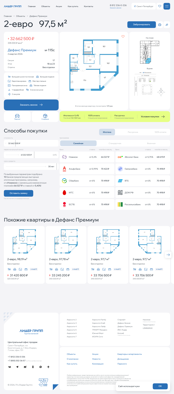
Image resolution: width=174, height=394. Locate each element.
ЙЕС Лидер (122, 330)
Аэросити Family (99, 320)
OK (160, 386)
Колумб (129, 334)
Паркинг (17, 119)
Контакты (88, 6)
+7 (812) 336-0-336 (16, 357)
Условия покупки (150, 116)
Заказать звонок (115, 8)
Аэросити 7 (71, 337)
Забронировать (141, 24)
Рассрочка (133, 132)
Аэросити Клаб (98, 323)
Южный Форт (98, 333)
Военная (151, 143)
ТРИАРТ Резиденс (99, 330)
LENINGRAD (147, 328)
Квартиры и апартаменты (129, 354)
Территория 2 (148, 325)
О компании (72, 359)
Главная (32, 6)
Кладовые (45, 119)
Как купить (73, 6)
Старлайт (122, 320)
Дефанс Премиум (37, 16)
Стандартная (115, 143)
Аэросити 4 (72, 326)
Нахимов (154, 321)
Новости (96, 359)
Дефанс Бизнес (124, 323)
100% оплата (160, 132)
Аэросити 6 (72, 333)
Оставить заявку (18, 193)
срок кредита (9, 161)
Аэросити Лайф (98, 326)
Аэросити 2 (71, 320)
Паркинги (122, 364)
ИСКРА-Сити (97, 337)
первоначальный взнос (13, 150)
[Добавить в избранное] (123, 36)
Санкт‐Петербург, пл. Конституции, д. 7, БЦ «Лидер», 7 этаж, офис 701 (22, 347)
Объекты (45, 6)
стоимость (8, 138)
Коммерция (97, 364)
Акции (59, 6)
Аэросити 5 (71, 330)
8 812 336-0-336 (118, 5)
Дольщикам (123, 359)
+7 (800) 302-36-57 (25, 360)
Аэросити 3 (71, 323)
